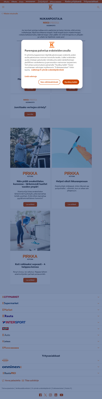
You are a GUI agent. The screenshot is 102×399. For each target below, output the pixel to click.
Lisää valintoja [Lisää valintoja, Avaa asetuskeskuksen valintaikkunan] (31, 76)
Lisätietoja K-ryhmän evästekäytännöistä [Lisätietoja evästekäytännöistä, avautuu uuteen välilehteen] (47, 70)
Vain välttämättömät (49, 82)
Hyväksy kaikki (71, 82)
